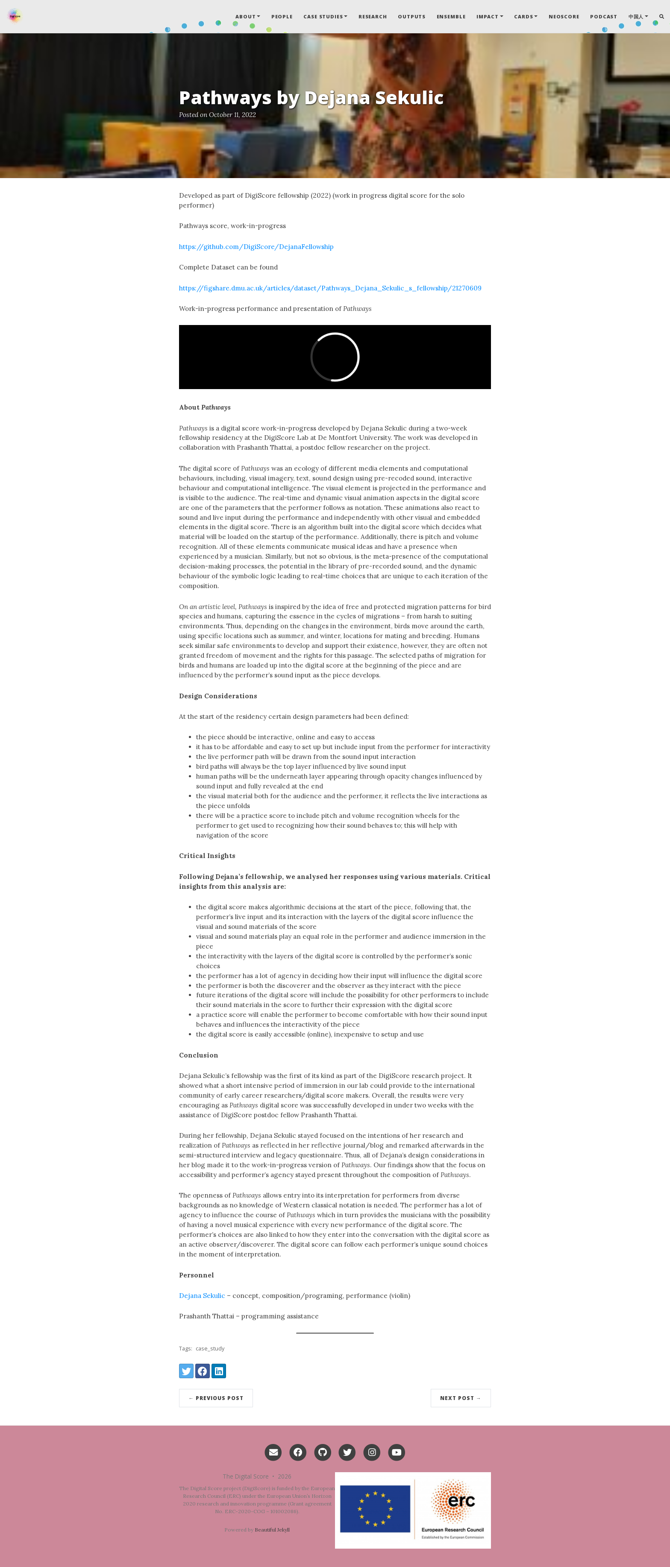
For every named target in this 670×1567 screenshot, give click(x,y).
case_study (210, 1348)
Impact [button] (487, 16)
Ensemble (451, 16)
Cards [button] (523, 16)
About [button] (245, 16)
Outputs (412, 16)
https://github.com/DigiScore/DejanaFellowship (256, 247)
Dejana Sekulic (202, 1296)
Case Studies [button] (323, 16)
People (282, 16)
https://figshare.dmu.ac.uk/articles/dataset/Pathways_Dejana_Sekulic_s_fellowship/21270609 (330, 288)
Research (373, 16)
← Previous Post (216, 1397)
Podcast (603, 16)
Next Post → (461, 1397)
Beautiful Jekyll (272, 1529)
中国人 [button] (636, 16)
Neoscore (564, 16)
